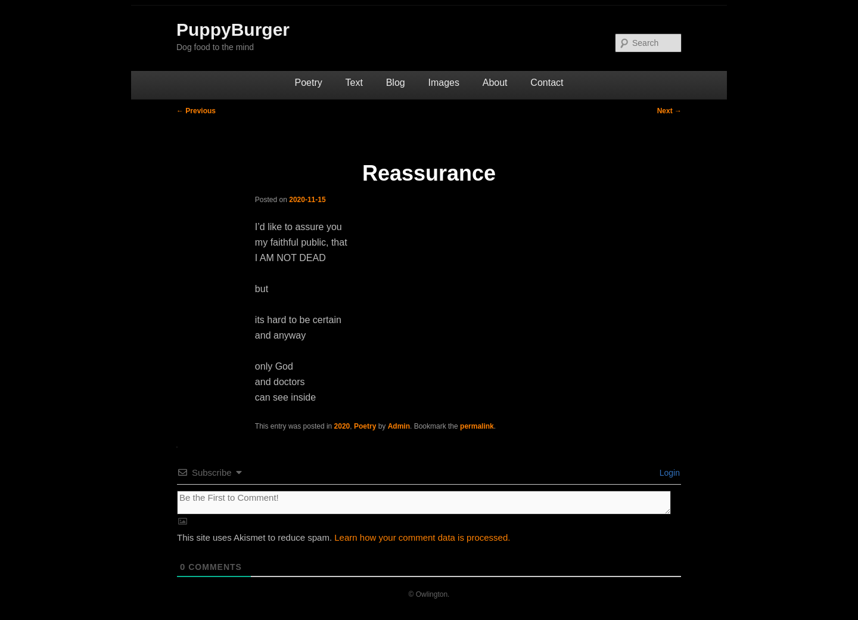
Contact (546, 83)
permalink (477, 426)
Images (443, 83)
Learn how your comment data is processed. (422, 537)
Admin (399, 426)
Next (669, 111)
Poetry (308, 83)
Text (354, 83)
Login (668, 473)
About (495, 83)
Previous (196, 111)
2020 (342, 426)
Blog (395, 83)
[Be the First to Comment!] (424, 502)
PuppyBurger (233, 29)
